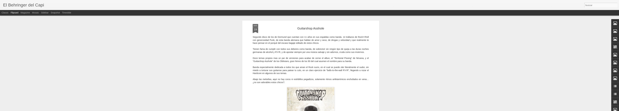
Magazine (25, 12)
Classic (5, 12)
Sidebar (45, 12)
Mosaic (35, 12)
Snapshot (55, 12)
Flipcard (14, 12)
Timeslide (66, 12)
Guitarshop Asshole (310, 27)
